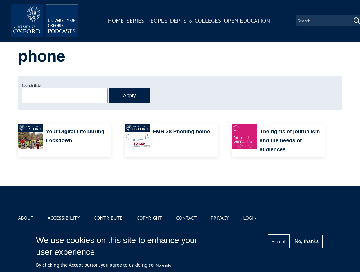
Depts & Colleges (195, 20)
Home (116, 20)
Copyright (149, 218)
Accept (278, 241)
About (25, 218)
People (157, 20)
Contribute (108, 218)
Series (135, 20)
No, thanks (306, 241)
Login (250, 218)
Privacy (220, 218)
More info (163, 265)
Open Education (247, 20)
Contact (186, 218)
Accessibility (64, 218)
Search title (31, 85)
